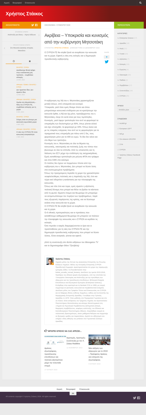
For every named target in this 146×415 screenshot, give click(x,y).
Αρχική (6, 3)
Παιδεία (122, 80)
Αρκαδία (19, 84)
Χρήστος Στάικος (24, 13)
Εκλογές (19, 67)
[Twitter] (32, 25)
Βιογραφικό (17, 3)
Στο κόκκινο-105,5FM (128, 139)
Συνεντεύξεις (63, 25)
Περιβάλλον (124, 85)
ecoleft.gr (123, 123)
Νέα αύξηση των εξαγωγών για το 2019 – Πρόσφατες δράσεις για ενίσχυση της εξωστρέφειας (98, 354)
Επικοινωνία (30, 3)
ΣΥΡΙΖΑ (26, 67)
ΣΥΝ (121, 144)
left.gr (122, 134)
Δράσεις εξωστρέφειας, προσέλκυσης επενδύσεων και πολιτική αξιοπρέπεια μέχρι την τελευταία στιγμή (53, 357)
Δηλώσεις (123, 59)
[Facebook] (36, 25)
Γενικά (25, 84)
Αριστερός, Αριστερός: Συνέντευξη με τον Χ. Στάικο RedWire (76, 341)
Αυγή (121, 48)
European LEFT (126, 129)
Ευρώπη (123, 69)
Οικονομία (49, 25)
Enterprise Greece (126, 38)
